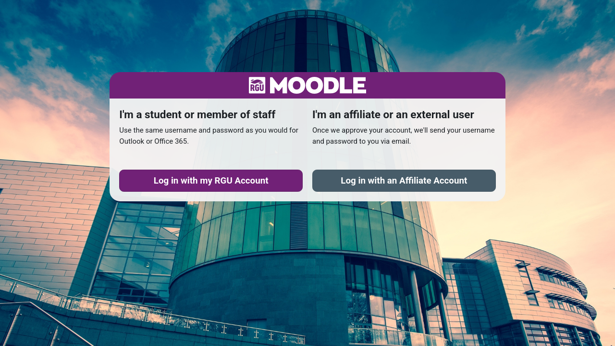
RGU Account (211, 180)
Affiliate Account (404, 180)
